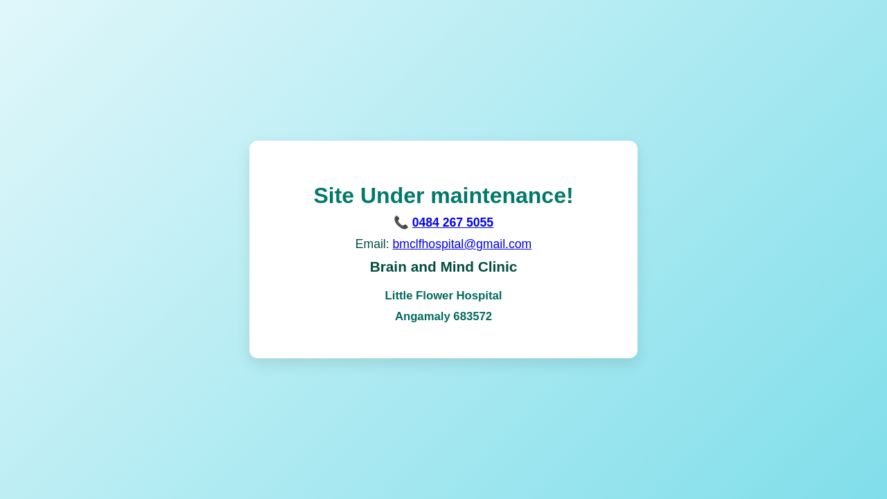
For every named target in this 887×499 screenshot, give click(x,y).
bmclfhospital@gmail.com (462, 244)
